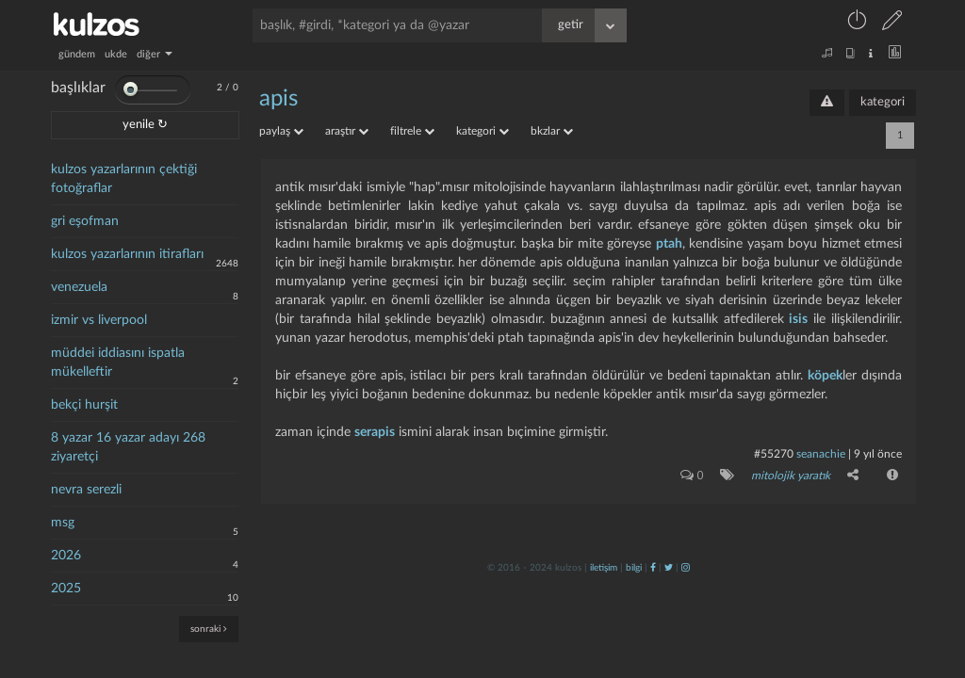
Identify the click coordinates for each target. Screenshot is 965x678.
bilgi (634, 568)
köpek (825, 375)
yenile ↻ (145, 125)
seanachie (820, 454)
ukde (116, 54)
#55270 (773, 454)
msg (62, 522)
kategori (882, 102)
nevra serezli (86, 489)
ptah (669, 243)
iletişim (603, 568)
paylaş (281, 131)
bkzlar (552, 131)
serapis (374, 432)
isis (798, 319)
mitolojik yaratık (790, 475)
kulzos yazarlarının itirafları (127, 254)
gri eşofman (85, 221)
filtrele (412, 131)
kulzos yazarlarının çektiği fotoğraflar (124, 179)
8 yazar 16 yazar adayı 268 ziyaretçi (128, 447)
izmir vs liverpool (99, 320)
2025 (66, 588)
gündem (76, 54)
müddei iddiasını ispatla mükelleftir (118, 363)
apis (278, 99)
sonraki (208, 628)
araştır (346, 131)
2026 (66, 555)
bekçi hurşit (84, 405)
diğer (154, 54)
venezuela (79, 287)
